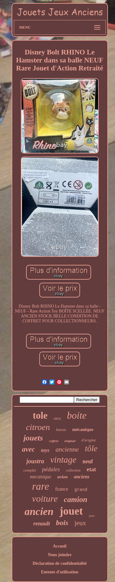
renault (41, 523)
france (61, 489)
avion (62, 476)
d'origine (89, 440)
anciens (82, 476)
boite (76, 415)
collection (73, 470)
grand (81, 489)
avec (28, 449)
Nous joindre (59, 554)
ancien (39, 511)
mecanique (40, 476)
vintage (63, 459)
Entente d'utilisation (60, 572)
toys (45, 450)
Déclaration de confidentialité (60, 563)
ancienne (67, 449)
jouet (71, 511)
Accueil (59, 546)
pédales (51, 469)
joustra (35, 461)
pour (92, 515)
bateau (61, 430)
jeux (80, 523)
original (69, 441)
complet (29, 470)
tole (40, 415)
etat (91, 469)
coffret (53, 441)
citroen (38, 427)
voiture (45, 498)
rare (40, 486)
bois (62, 523)
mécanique (82, 429)
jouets (33, 437)
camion (75, 499)
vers (57, 418)
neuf (87, 461)
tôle (91, 448)
